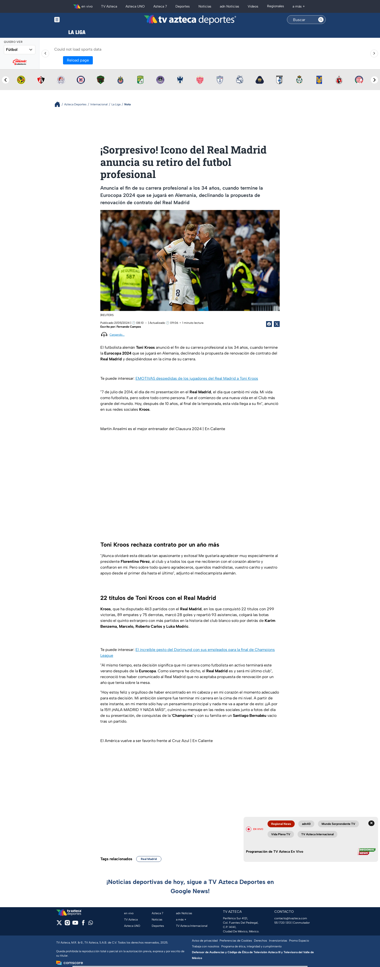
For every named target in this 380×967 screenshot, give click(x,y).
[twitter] (59, 924)
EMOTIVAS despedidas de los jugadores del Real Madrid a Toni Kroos (196, 378)
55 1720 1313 (282, 922)
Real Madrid (149, 859)
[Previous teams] (5, 80)
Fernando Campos (129, 326)
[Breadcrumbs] (59, 104)
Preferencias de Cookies (236, 940)
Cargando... (117, 334)
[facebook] (83, 924)
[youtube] (75, 924)
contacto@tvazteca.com (290, 918)
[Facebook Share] (269, 324)
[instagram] (67, 924)
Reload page (78, 60)
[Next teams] (374, 80)
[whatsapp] (90, 923)
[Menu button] (73, 20)
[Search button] (321, 19)
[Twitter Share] (277, 324)
